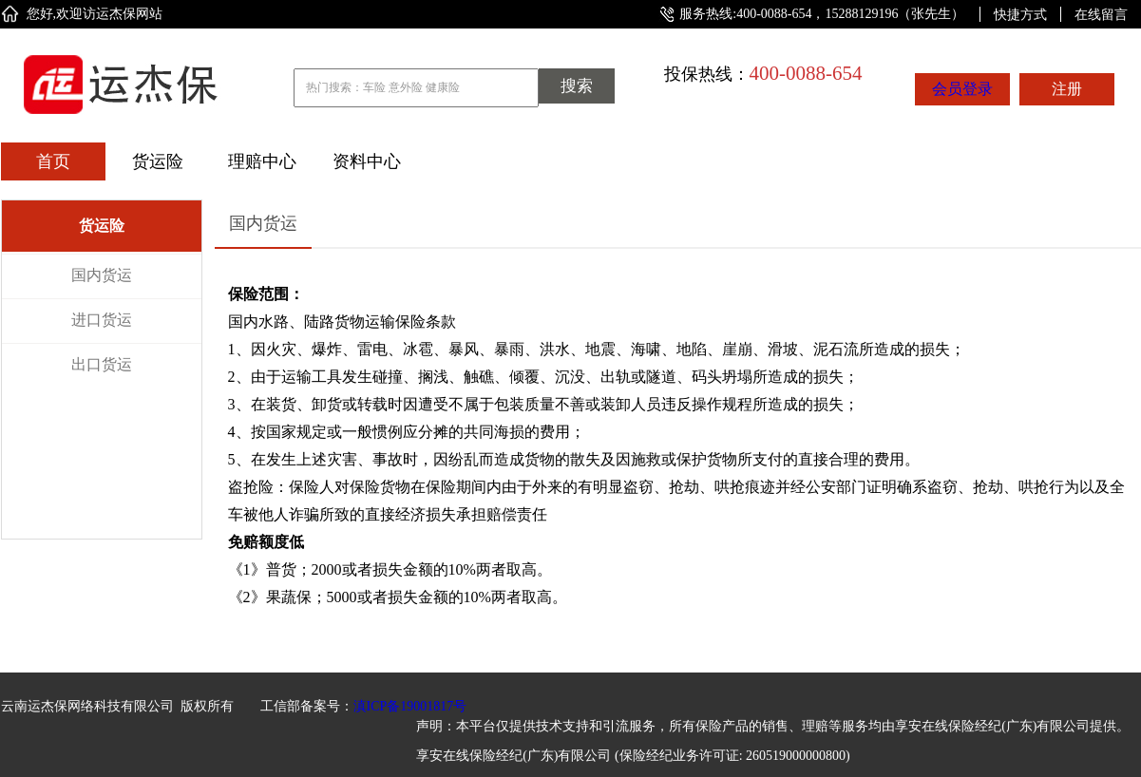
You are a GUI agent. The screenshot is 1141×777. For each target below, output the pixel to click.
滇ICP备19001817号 (410, 706)
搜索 (577, 86)
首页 (53, 161)
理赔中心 (262, 161)
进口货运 (101, 320)
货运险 (157, 161)
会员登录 (962, 89)
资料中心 (367, 161)
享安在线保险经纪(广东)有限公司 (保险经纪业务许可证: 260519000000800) (633, 756)
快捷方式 (1020, 14)
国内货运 (101, 275)
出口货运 (101, 364)
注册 (1067, 89)
